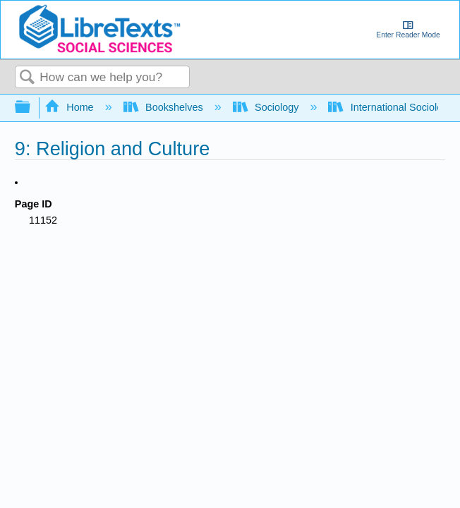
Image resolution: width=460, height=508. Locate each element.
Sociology (267, 107)
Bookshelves (164, 107)
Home (70, 107)
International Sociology (392, 107)
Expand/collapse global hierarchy (31, 107)
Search (27, 78)
